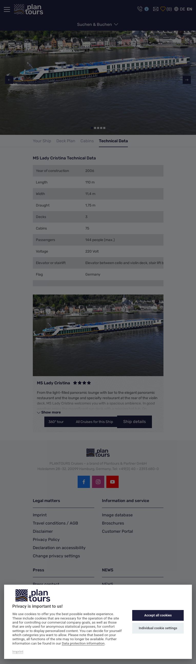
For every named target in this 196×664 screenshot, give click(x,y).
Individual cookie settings (158, 628)
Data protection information (83, 643)
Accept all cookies (158, 615)
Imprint (17, 651)
